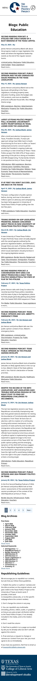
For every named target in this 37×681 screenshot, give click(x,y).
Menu (5, 7)
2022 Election (10, 561)
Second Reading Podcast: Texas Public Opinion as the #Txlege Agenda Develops (16, 351)
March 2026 (9, 525)
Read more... (6, 67)
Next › (29, 510)
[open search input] (33, 7)
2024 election (6, 461)
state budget (6, 65)
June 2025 (9, 541)
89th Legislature (7, 106)
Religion (28, 169)
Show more (5, 543)
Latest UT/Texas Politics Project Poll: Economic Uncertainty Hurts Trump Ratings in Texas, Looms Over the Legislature (16, 123)
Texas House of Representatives (21, 171)
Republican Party (12, 550)
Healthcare (30, 377)
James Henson (21, 84)
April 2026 (9, 524)
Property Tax (14, 108)
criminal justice (6, 62)
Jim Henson (22, 402)
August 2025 (10, 538)
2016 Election (10, 556)
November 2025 (11, 532)
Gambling (17, 167)
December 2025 (11, 531)
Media (6, 303)
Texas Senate (6, 174)
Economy (9, 566)
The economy (17, 174)
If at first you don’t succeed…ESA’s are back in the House (18, 183)
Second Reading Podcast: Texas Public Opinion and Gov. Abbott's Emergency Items (17, 314)
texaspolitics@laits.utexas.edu (14, 647)
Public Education (28, 62)
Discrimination (11, 259)
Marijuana (17, 62)
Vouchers (4, 111)
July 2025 (8, 539)
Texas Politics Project (26, 480)
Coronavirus (10, 564)
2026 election (6, 164)
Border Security (20, 257)
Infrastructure (19, 498)
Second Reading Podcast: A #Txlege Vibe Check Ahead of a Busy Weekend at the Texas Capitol (18, 38)
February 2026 (10, 527)
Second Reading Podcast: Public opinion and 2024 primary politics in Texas (18, 474)
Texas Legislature (18, 65)
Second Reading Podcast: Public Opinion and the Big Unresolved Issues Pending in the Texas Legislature (17, 76)
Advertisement (26, 106)
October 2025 (10, 534)
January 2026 (10, 529)
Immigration (22, 259)
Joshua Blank (21, 130)
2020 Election (10, 554)
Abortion (17, 106)
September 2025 (11, 536)
